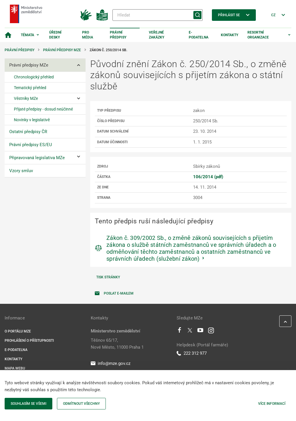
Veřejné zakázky (156, 34)
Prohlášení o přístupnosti (29, 341)
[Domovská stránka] (8, 35)
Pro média (87, 34)
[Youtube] (200, 331)
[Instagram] (211, 331)
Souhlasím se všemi (28, 404)
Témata (27, 35)
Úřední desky (55, 34)
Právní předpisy (118, 34)
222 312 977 (192, 353)
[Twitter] (190, 331)
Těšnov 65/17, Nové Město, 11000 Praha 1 (117, 344)
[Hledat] (157, 15)
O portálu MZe (18, 331)
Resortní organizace (258, 34)
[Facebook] (179, 331)
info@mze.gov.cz (110, 363)
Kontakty (229, 35)
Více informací (271, 404)
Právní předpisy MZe (62, 50)
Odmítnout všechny (81, 404)
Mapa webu (15, 368)
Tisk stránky (108, 277)
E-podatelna (198, 34)
